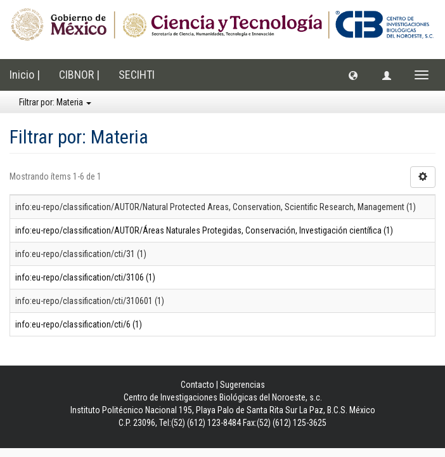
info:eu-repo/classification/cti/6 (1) (78, 324)
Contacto (197, 385)
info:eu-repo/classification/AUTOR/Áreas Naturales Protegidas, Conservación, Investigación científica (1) (204, 230)
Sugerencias (242, 385)
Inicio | (25, 74)
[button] (353, 75)
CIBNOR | (79, 74)
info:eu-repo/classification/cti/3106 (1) (85, 277)
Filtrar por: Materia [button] (55, 102)
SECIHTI (137, 74)
